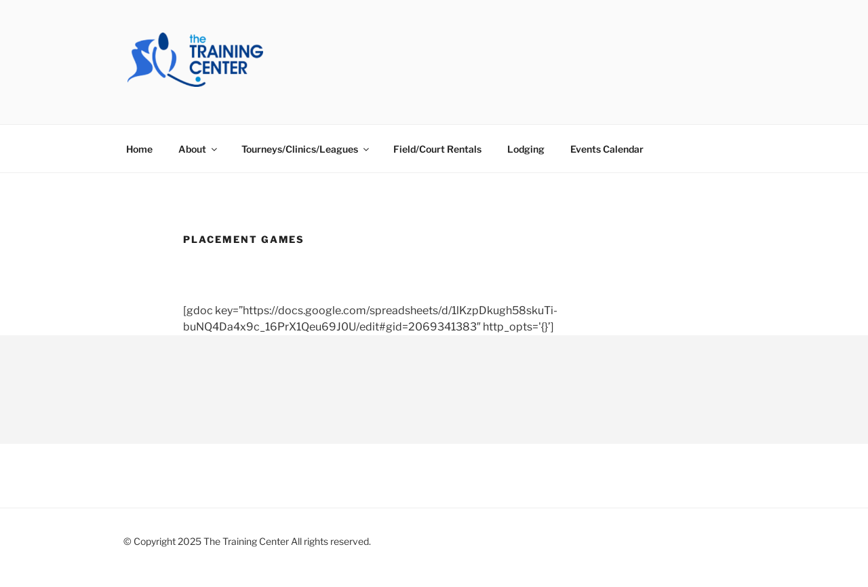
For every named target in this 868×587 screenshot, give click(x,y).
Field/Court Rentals (437, 149)
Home (139, 149)
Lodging (526, 149)
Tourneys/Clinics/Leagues (306, 149)
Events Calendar (607, 149)
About (198, 149)
